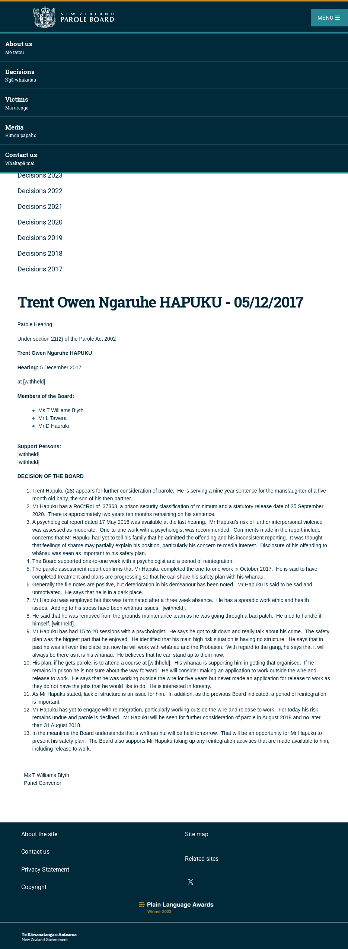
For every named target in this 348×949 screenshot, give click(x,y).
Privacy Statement (45, 869)
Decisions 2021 (40, 206)
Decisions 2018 (40, 253)
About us (176, 47)
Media (176, 131)
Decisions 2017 (40, 269)
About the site (39, 834)
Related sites (201, 858)
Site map (196, 834)
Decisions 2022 (40, 191)
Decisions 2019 (40, 238)
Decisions (176, 75)
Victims (176, 103)
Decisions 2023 (40, 175)
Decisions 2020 (40, 222)
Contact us (176, 158)
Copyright (34, 887)
